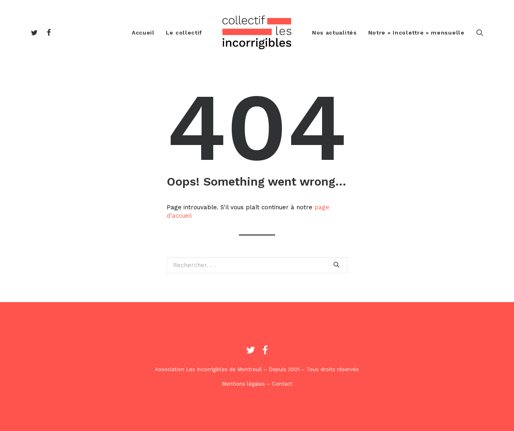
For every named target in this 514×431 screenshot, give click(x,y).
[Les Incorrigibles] (257, 32)
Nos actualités (334, 32)
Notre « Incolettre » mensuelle (416, 32)
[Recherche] (479, 32)
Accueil (143, 32)
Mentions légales (243, 384)
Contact (282, 384)
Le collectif (184, 32)
